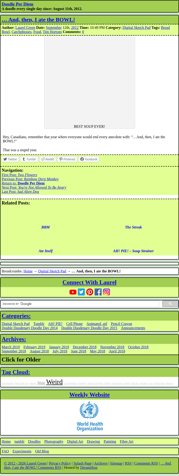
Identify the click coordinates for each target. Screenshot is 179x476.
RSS (128, 463)
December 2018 (84, 347)
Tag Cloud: (16, 372)
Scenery (82, 383)
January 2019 (59, 347)
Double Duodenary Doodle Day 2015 (89, 328)
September (54, 28)
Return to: (23, 183)
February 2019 (34, 347)
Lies (151, 383)
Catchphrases (21, 32)
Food (37, 32)
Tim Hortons (52, 32)
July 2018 (60, 351)
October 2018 (138, 347)
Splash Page (83, 463)
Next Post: (34, 187)
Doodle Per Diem (17, 4)
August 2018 (39, 351)
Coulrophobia (70, 383)
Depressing (159, 383)
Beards (169, 383)
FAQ (5, 451)
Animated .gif (96, 324)
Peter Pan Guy (22, 383)
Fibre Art (126, 441)
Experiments (22, 451)
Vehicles (135, 383)
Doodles (34, 441)
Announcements (133, 328)
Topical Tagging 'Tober (98, 383)
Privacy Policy (60, 463)
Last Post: (20, 192)
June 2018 (78, 351)
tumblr (19, 441)
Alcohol (144, 383)
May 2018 (97, 351)
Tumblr (38, 324)
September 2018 (14, 351)
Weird (54, 381)
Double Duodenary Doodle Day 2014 (30, 328)
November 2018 (112, 347)
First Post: (19, 175)
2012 (75, 28)
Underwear (116, 383)
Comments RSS (146, 463)
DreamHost (88, 467)
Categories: (16, 315)
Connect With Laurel (89, 282)
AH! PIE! (55, 324)
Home (28, 271)
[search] (79, 304)
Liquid (126, 383)
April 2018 (117, 351)
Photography (53, 441)
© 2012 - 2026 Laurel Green (25, 463)
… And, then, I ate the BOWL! (38, 20)
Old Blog (42, 451)
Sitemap (116, 463)
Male (41, 383)
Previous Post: (30, 179)
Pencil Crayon (121, 324)
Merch (33, 383)
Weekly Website (89, 394)
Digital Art (75, 441)
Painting (110, 441)
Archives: (14, 339)
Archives (101, 463)
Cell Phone (74, 324)
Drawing (93, 441)
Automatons (8, 383)
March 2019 (11, 347)
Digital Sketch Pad (137, 28)
